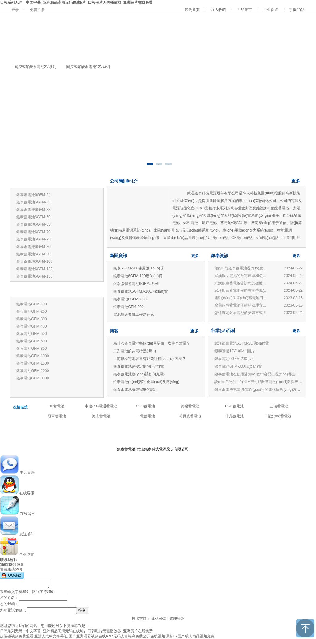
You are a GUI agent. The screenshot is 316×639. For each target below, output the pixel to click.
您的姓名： (9, 597)
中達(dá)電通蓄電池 (101, 406)
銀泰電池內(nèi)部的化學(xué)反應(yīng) (146, 382)
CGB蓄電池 (145, 406)
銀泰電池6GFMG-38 (130, 299)
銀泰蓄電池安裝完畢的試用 (135, 389)
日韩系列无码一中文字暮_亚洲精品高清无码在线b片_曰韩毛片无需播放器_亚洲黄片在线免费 (76, 2)
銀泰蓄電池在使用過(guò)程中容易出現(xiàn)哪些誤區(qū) (261, 374)
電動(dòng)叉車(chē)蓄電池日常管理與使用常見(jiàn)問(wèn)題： (241, 298)
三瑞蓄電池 (279, 406)
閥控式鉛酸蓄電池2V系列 (35, 67)
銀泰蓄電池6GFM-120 (34, 269)
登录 (15, 10)
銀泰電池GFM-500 (31, 334)
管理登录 (176, 618)
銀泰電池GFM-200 (31, 311)
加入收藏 (218, 10)
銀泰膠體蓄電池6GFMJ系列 (136, 284)
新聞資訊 (118, 255)
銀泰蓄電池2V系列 (30, 291)
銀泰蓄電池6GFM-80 (33, 246)
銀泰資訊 (219, 255)
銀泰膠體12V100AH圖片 (234, 351)
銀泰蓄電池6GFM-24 (33, 195)
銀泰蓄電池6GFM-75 (33, 239)
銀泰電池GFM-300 (31, 319)
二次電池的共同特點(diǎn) (134, 351)
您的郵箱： (9, 604)
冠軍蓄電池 (57, 416)
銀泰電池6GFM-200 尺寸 (235, 359)
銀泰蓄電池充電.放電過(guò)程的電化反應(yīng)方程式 (259, 389)
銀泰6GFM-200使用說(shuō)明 (138, 268)
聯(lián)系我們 (196, 434)
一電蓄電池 (145, 416)
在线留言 (244, 10)
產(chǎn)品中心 (153, 434)
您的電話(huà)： (13, 610)
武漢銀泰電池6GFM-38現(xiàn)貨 (241, 343)
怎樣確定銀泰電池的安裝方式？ (240, 313)
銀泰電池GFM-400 (31, 326)
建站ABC (158, 618)
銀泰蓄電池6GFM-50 (33, 217)
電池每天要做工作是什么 (133, 314)
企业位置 (270, 10)
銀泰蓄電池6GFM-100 (34, 261)
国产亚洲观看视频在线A (88, 636)
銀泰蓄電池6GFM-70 (33, 232)
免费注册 (37, 10)
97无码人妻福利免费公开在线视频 (137, 636)
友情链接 (20, 407)
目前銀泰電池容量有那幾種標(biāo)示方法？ (149, 359)
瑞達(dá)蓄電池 (278, 416)
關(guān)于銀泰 (126, 434)
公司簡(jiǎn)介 (124, 180)
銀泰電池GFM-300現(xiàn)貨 (238, 366)
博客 (114, 330)
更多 (94, 181)
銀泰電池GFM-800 (31, 348)
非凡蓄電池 (234, 416)
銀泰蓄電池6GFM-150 (34, 276)
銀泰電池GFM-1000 (32, 356)
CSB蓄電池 (234, 406)
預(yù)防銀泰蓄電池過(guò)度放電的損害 (241, 268)
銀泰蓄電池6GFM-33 (33, 202)
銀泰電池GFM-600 (31, 341)
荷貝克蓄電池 (190, 416)
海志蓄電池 (101, 416)
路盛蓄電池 (190, 406)
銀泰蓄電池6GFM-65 (33, 224)
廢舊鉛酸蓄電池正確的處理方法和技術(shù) (241, 305)
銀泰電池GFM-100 (31, 304)
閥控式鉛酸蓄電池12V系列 (88, 67)
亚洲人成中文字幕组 (51, 636)
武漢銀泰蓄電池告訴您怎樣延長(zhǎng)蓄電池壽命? (241, 283)
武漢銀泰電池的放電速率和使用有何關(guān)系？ (241, 276)
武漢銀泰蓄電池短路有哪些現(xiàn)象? (241, 290)
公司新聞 (175, 434)
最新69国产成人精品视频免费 (190, 636)
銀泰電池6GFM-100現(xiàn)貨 (137, 276)
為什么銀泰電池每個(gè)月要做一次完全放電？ (151, 343)
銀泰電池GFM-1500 (32, 363)
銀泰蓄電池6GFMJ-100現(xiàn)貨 (140, 291)
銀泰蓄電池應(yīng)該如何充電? (139, 374)
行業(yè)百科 (223, 330)
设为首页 (192, 10)
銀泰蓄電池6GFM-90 (33, 254)
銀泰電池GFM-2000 (32, 371)
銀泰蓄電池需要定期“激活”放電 (138, 366)
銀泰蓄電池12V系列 (32, 181)
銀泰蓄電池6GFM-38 (33, 209)
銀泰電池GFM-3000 (32, 378)
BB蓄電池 (56, 406)
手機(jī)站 (297, 10)
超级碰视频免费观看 (16, 636)
